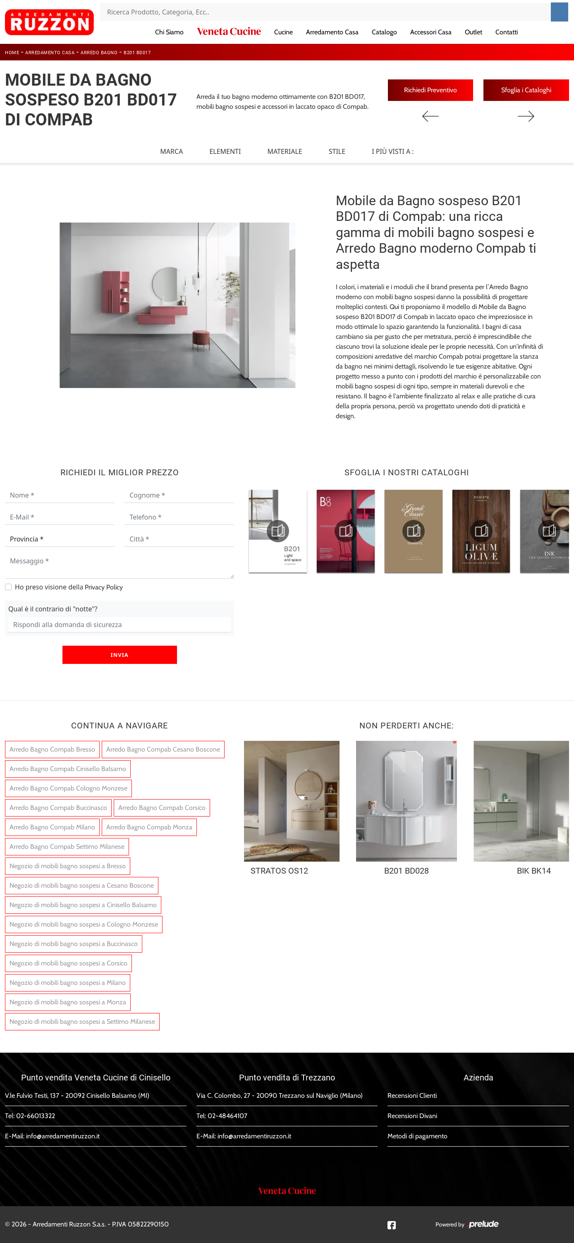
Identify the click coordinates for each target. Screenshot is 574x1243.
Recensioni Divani (412, 1116)
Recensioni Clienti (412, 1095)
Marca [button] (171, 151)
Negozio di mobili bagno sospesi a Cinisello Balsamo (83, 905)
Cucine (283, 32)
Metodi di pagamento (417, 1136)
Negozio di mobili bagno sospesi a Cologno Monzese (84, 924)
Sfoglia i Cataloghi (526, 90)
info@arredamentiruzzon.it (63, 1136)
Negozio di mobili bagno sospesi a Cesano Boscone (82, 885)
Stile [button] (337, 151)
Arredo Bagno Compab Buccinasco (58, 808)
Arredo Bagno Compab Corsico (162, 808)
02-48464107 (227, 1116)
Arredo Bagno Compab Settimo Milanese (67, 846)
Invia (120, 655)
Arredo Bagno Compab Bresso (52, 749)
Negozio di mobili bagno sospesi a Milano (68, 983)
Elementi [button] (225, 151)
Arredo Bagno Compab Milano (52, 827)
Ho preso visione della (69, 587)
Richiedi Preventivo (430, 90)
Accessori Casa (431, 32)
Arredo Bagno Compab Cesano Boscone (163, 749)
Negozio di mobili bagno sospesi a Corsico (68, 963)
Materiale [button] (284, 151)
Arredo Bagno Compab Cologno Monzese (68, 788)
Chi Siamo (169, 32)
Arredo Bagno (99, 52)
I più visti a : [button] (393, 151)
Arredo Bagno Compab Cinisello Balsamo (68, 769)
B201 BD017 (137, 52)
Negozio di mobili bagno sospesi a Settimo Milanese (82, 1021)
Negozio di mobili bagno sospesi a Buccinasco (74, 944)
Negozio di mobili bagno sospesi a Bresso (68, 866)
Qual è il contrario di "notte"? (53, 608)
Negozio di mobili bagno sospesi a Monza (68, 1002)
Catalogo (384, 32)
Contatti (506, 32)
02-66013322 (35, 1116)
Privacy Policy (104, 587)
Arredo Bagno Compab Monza (149, 827)
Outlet (473, 32)
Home (12, 52)
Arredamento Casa (332, 32)
